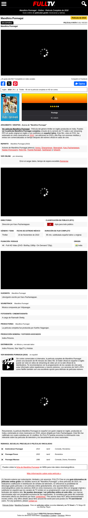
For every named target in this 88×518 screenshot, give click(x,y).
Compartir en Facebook (3, 83)
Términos (61, 515)
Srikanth (56, 150)
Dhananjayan (47, 148)
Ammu (37, 148)
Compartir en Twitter (9, 83)
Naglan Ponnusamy (10, 150)
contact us (33, 501)
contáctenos (41, 497)
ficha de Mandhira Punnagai (27, 467)
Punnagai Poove (11, 454)
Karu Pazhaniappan (71, 148)
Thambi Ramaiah (34, 150)
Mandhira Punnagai (9, 26)
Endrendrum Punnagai (14, 449)
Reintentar (64, 161)
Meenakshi (57, 148)
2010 (32, 135)
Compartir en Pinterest (15, 83)
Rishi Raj (22, 150)
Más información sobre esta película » (44, 473)
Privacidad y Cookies (48, 515)
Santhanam (46, 150)
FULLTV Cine (32, 513)
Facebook (80, 83)
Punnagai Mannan (12, 459)
